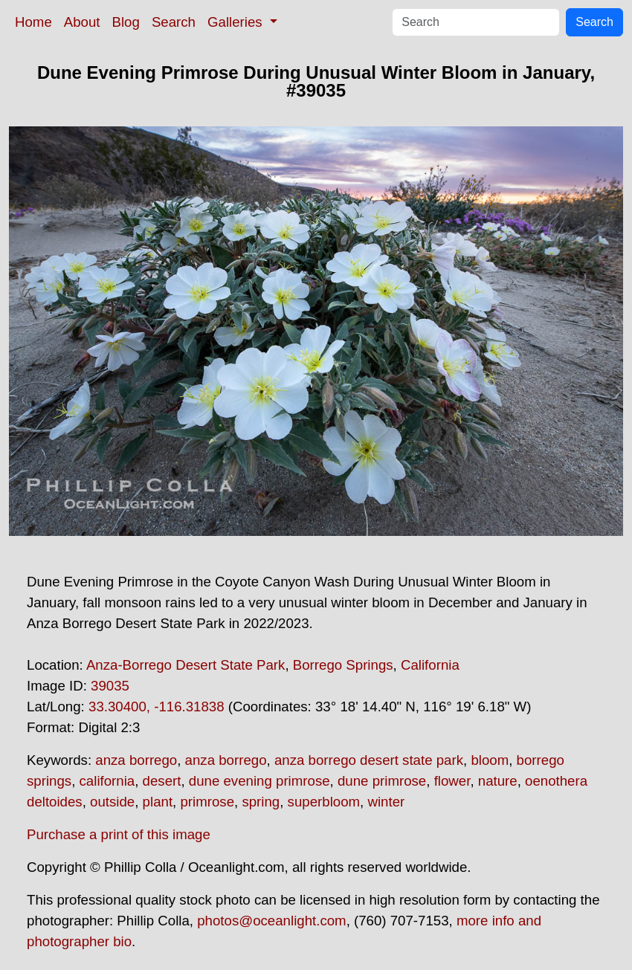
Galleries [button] (236, 22)
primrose (207, 801)
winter (385, 801)
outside (112, 801)
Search (174, 22)
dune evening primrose (259, 781)
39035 (110, 685)
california (107, 781)
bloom (490, 760)
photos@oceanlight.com (271, 920)
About (82, 22)
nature (497, 781)
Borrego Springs (343, 665)
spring (261, 801)
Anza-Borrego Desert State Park (186, 665)
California (430, 665)
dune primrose (382, 781)
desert (162, 781)
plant (157, 801)
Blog (126, 22)
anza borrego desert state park (368, 760)
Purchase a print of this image (118, 834)
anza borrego (136, 760)
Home (33, 22)
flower (452, 781)
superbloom (324, 801)
